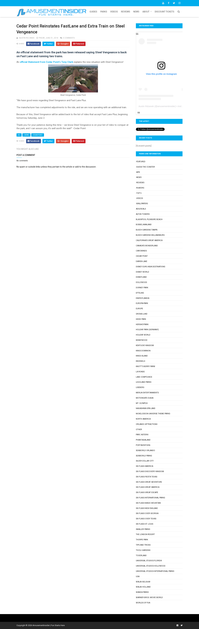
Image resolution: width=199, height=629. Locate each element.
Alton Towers (143, 214)
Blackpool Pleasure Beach (149, 219)
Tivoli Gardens (143, 550)
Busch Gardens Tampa (146, 230)
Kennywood (141, 340)
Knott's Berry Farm (145, 366)
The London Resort (145, 534)
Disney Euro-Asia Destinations (150, 267)
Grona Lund (141, 314)
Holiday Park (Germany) (147, 329)
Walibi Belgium (143, 582)
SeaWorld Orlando (145, 450)
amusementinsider (166, 106)
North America (143, 419)
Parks (103, 11)
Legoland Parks (143, 382)
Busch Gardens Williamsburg (150, 235)
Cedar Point (37, 135)
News (136, 11)
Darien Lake (141, 261)
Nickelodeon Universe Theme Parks (153, 414)
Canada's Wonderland (147, 246)
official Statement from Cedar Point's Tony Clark (46, 62)
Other (139, 429)
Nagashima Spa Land (145, 408)
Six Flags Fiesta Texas (146, 477)
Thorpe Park (142, 540)
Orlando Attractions (146, 424)
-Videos (139, 198)
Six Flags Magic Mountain (148, 503)
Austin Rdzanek (146, 106)
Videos (114, 11)
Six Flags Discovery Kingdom (150, 471)
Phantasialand (143, 440)
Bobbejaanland (144, 224)
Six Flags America (144, 466)
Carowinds (141, 251)
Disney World (142, 272)
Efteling (140, 293)
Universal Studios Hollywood (150, 566)
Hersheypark (142, 324)
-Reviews (140, 182)
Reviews (125, 11)
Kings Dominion (143, 351)
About (145, 11)
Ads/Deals (141, 209)
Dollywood (141, 282)
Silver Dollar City (145, 461)
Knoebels (140, 361)
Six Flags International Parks (150, 498)
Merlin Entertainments (147, 393)
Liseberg (140, 387)
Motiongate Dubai (144, 398)
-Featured (140, 162)
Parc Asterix (142, 435)
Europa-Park (142, 303)
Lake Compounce (144, 377)
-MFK (138, 172)
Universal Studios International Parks (155, 571)
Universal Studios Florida (149, 561)
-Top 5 (138, 193)
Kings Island (142, 356)
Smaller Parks (143, 529)
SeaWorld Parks (144, 456)
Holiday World (143, 335)
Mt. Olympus (142, 403)
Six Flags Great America (147, 487)
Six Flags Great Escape (147, 492)
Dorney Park (142, 288)
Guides (93, 11)
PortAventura (143, 445)
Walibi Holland (143, 587)
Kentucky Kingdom (145, 345)
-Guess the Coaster (145, 167)
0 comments (69, 38)
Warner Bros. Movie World (149, 597)
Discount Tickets (164, 11)
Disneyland (141, 277)
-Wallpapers (142, 203)
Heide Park (141, 319)
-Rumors (140, 188)
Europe (139, 309)
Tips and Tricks (143, 545)
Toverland (141, 555)
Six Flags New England (147, 508)
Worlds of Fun (143, 603)
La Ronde (140, 372)
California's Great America (149, 240)
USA (137, 576)
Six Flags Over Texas (146, 519)
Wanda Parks (142, 592)
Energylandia (142, 298)
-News (26, 135)
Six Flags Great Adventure (149, 482)
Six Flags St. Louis (144, 524)
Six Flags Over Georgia (147, 513)
